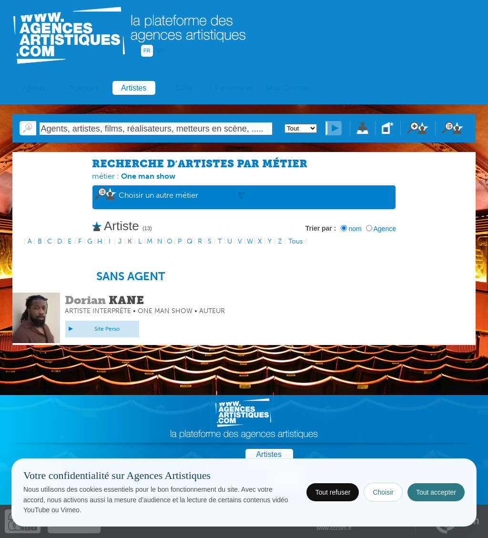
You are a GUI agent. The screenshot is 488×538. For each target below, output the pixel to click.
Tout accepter (436, 492)
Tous (295, 241)
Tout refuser (332, 492)
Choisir (383, 492)
